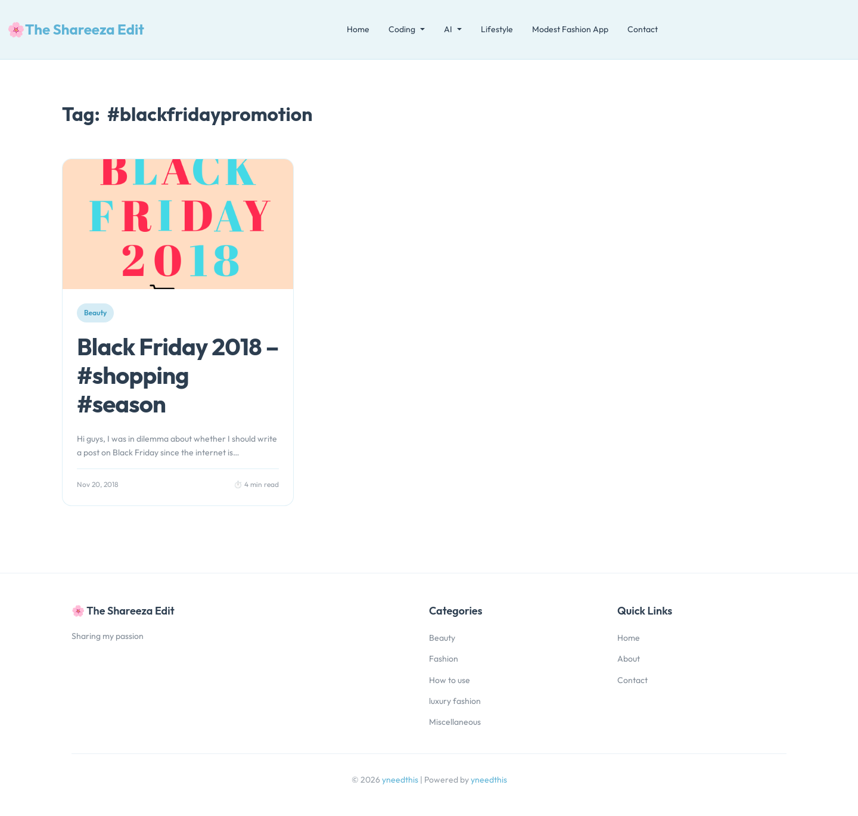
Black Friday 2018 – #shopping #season (178, 374)
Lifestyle (497, 29)
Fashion (443, 658)
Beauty (442, 637)
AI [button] (448, 29)
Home (358, 29)
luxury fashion (455, 701)
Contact (642, 29)
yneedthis (401, 779)
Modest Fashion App (570, 29)
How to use (449, 680)
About (628, 658)
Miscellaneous (455, 721)
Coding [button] (401, 29)
